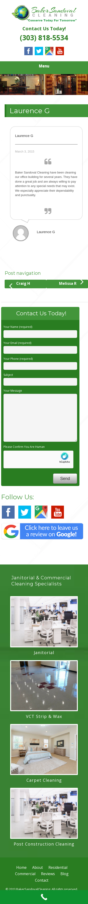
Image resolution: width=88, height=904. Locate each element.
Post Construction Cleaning (44, 844)
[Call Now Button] (44, 897)
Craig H (19, 284)
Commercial (25, 873)
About (37, 867)
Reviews (48, 873)
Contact (41, 880)
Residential (57, 867)
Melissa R (71, 283)
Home (21, 867)
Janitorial (44, 652)
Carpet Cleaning (44, 780)
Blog (64, 873)
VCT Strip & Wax (44, 716)
